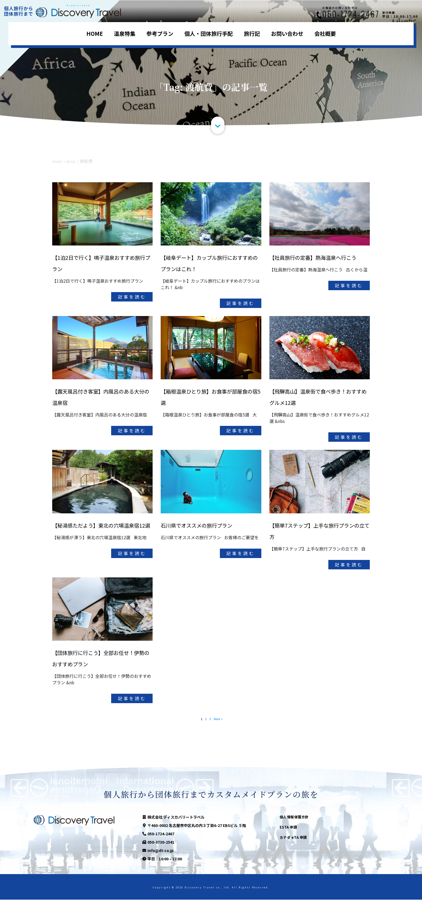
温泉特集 (124, 33)
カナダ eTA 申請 (293, 838)
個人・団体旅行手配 (208, 33)
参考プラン (159, 33)
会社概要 (325, 33)
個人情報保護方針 (294, 818)
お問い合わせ (287, 33)
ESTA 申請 (288, 828)
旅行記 (252, 33)
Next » (219, 719)
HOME (94, 33)
